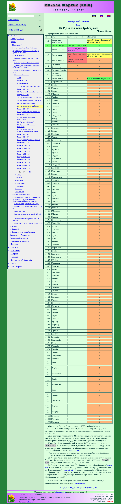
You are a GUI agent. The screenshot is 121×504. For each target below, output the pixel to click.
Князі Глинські (19, 225)
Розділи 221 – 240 (23, 173)
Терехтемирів (19, 57)
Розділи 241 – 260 (23, 176)
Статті (14, 241)
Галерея (14, 275)
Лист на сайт (13, 20)
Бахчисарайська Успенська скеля (26, 65)
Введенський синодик (22, 207)
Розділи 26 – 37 (23, 115)
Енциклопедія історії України (23, 247)
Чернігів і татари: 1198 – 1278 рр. (26, 217)
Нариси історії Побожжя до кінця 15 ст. (28, 237)
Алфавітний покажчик (19, 254)
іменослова (80, 483)
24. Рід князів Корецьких (26, 109)
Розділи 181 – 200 (23, 166)
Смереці (30, 502)
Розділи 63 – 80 (23, 142)
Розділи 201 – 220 (23, 169)
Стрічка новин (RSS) (17, 25)
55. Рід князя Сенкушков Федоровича (26, 125)
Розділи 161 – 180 (23, 163)
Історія (13, 43)
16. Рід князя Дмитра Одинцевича (29, 97)
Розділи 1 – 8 (22, 84)
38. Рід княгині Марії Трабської (28, 118)
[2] (30, 182)
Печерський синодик (21, 78)
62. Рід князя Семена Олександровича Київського (27, 138)
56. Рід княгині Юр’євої (25, 129)
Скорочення (19, 204)
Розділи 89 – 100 (23, 151)
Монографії (17, 46)
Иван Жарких (16, 286)
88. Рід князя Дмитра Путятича (28, 148)
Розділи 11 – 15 (23, 93)
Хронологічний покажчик (20, 251)
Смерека (14, 272)
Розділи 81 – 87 (23, 145)
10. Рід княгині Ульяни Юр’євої (28, 90)
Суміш (13, 282)
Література (15, 261)
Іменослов (20, 198)
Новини (14, 36)
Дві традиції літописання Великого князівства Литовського (26, 69)
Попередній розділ (67, 487)
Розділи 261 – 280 (23, 179)
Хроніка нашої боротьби (21, 279)
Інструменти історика (20, 257)
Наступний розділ (90, 487)
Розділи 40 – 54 (23, 121)
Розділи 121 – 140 (23, 157)
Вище (79, 487)
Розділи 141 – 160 (23, 160)
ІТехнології (15, 268)
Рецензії (15, 244)
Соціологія (20, 195)
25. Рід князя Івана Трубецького (28, 112)
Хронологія (19, 192)
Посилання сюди (15, 30)
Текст (19, 81)
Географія (18, 189)
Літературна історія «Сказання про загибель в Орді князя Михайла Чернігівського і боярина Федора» (26, 212)
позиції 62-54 (70, 470)
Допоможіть (60, 492)
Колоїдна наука (17, 39)
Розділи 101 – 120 (23, 154)
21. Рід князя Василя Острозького (29, 103)
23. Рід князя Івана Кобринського (29, 106)
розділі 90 (74, 450)
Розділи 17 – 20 (23, 100)
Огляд (19, 185)
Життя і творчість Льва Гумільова (25, 49)
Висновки (18, 201)
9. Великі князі (22, 87)
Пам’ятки (14, 264)
